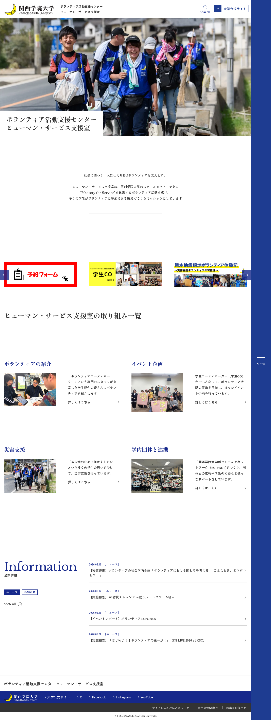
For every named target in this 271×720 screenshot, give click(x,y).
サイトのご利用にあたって (169, 708)
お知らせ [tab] (29, 592)
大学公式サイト (58, 697)
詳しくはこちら (79, 402)
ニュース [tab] (12, 592)
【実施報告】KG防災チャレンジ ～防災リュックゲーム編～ (132, 597)
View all (10, 604)
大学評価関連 (206, 708)
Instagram (123, 697)
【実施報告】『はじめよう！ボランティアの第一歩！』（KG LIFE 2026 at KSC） (147, 640)
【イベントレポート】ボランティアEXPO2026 (122, 618)
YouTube (147, 697)
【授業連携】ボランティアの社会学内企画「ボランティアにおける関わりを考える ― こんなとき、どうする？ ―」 (166, 573)
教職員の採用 (234, 708)
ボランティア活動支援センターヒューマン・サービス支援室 (81, 9)
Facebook (99, 697)
